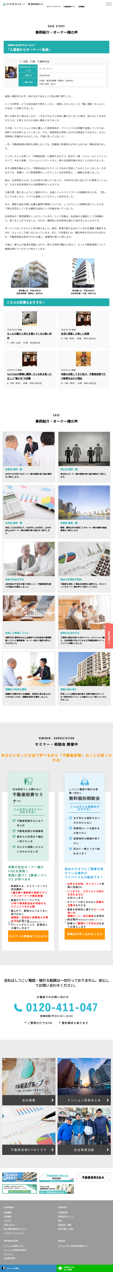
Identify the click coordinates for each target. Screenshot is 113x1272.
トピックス (8, 1254)
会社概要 (7, 1212)
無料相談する (109, 637)
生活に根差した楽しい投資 (75, 333)
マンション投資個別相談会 (15, 1250)
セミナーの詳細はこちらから (28, 936)
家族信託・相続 (64, 1225)
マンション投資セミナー (14, 1246)
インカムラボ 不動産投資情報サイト (73, 1246)
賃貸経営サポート (65, 1216)
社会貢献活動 (9, 1258)
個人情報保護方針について (15, 1229)
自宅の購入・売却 (65, 1229)
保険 (60, 1220)
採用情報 (7, 1216)
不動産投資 (63, 1212)
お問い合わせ (9, 1225)
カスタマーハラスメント (14, 1233)
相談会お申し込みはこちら (84, 934)
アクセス (7, 1220)
